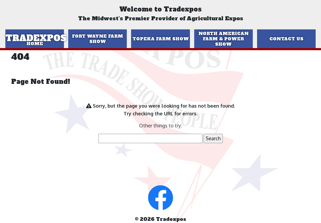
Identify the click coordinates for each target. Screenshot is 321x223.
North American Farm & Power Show (223, 38)
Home (34, 43)
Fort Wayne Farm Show (97, 38)
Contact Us (286, 39)
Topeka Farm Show (160, 39)
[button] (160, 197)
